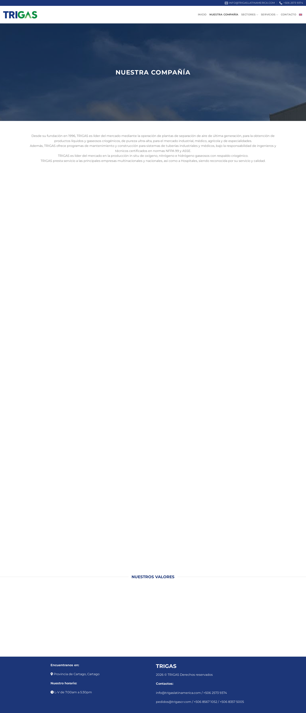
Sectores (249, 15)
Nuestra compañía (223, 14)
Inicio (202, 14)
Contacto (288, 14)
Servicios (269, 15)
